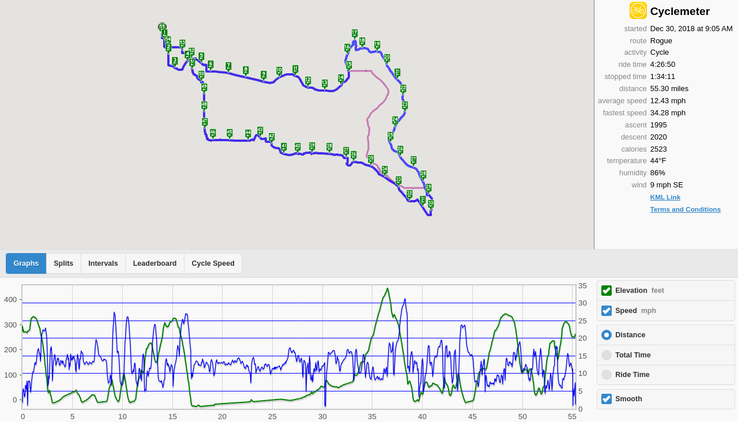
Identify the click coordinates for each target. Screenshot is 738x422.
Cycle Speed (212, 263)
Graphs (26, 263)
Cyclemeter (680, 11)
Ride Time (632, 375)
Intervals (103, 263)
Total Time (632, 355)
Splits (63, 263)
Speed (635, 311)
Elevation (639, 291)
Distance (630, 335)
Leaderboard (155, 263)
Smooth (628, 399)
